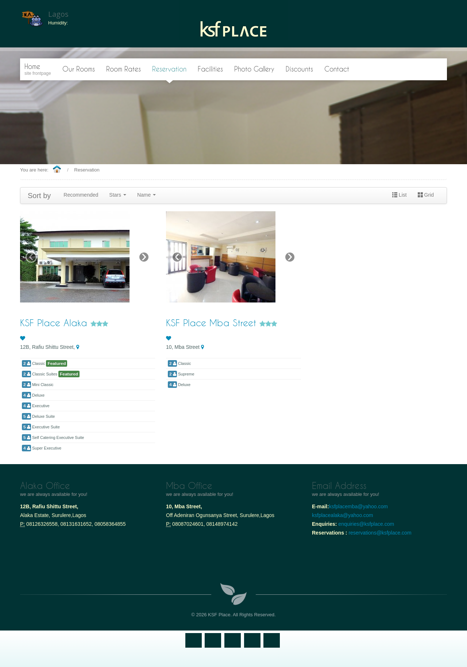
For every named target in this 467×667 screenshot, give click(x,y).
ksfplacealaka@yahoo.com (342, 515)
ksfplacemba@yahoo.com (359, 506)
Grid (426, 195)
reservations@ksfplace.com (379, 533)
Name (146, 195)
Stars (117, 195)
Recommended (80, 195)
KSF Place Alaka (55, 322)
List (399, 195)
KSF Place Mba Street (212, 322)
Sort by (39, 196)
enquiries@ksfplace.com (366, 524)
